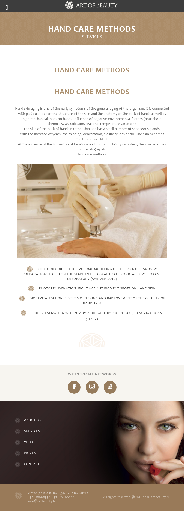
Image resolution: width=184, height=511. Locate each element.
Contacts (33, 464)
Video (29, 442)
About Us (33, 420)
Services (32, 431)
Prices (30, 453)
